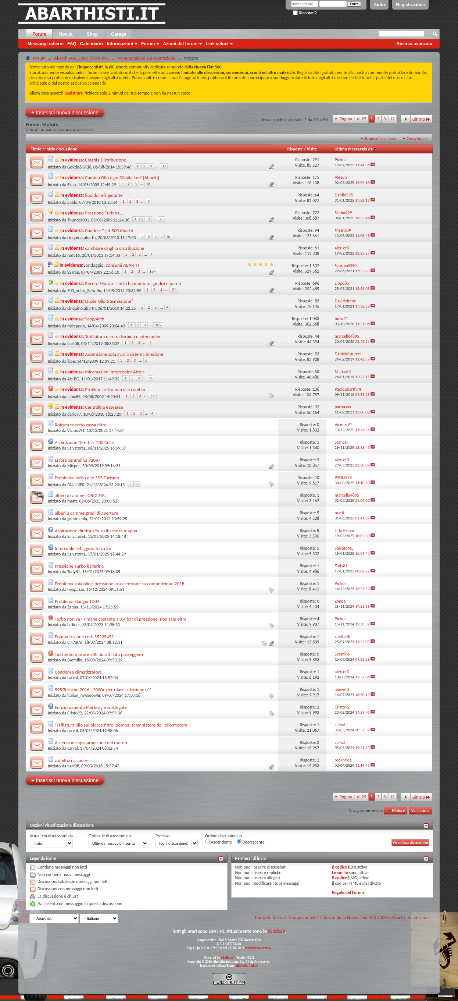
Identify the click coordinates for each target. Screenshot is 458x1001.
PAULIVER (76, 484)
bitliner (73, 624)
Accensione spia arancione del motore (92, 742)
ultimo (421, 119)
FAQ (71, 43)
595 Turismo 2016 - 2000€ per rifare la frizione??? (103, 689)
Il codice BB (342, 867)
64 (317, 195)
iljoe (71, 361)
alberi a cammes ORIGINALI (81, 495)
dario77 (74, 414)
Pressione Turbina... (104, 213)
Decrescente (251, 842)
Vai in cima (420, 810)
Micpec (73, 465)
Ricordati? (305, 13)
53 (317, 353)
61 (317, 248)
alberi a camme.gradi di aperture (86, 513)
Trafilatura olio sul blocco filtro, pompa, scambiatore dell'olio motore (121, 725)
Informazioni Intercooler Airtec (115, 372)
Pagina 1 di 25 (353, 118)
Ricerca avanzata (414, 43)
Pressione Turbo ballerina (79, 566)
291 (315, 159)
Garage (118, 34)
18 (148, 183)
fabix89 (73, 396)
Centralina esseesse (104, 407)
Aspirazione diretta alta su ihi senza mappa (96, 530)
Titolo (36, 149)
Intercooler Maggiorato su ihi (83, 548)
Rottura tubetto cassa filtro (81, 424)
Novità (66, 34)
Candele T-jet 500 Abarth (109, 230)
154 (152, 271)
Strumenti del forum (381, 138)
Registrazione (410, 4)
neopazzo (75, 589)
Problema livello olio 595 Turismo (87, 477)
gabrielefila (77, 518)
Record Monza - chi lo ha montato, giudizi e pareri (133, 283)
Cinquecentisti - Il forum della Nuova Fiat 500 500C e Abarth (347, 917)
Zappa (72, 607)
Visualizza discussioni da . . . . (55, 835)
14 (153, 395)
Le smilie (340, 872)
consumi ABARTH (122, 265)
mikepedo (76, 326)
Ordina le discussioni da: (110, 835)
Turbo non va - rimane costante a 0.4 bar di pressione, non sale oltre (120, 619)
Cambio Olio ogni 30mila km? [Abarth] (122, 177)
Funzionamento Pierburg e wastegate (91, 707)
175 (315, 177)
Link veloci (216, 43)
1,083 (314, 318)
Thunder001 (78, 220)
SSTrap (73, 272)
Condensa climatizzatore (78, 672)
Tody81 (73, 571)
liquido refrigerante (104, 195)
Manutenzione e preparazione (146, 58)
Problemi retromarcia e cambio (115, 389)
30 (164, 166)
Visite (312, 149)
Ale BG (73, 378)
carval (72, 677)
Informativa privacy (258, 948)
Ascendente (218, 842)
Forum (39, 34)
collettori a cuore (71, 760)
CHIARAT (74, 642)
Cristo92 (74, 713)
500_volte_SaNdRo (84, 290)
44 (317, 336)
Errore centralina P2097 (77, 460)
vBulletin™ (228, 957)
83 (317, 301)
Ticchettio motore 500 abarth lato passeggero (99, 654)
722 (315, 212)
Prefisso (162, 835)
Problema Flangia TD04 (77, 601)
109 (158, 325)
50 (317, 371)
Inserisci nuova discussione (65, 112)
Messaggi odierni (46, 43)
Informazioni (120, 43)
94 (317, 230)
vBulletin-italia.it (247, 965)
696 (315, 283)
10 (168, 236)
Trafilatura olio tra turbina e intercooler (123, 336)
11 (392, 118)
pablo (72, 202)
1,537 (314, 265)
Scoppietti (94, 319)
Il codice (339, 877)
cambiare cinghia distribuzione (114, 248)
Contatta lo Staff (270, 917)
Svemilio (74, 660)
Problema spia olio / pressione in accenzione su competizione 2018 (119, 583)
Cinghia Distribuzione (105, 160)
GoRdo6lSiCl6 (79, 167)
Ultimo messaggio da (355, 149)
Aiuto (379, 4)
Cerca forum (417, 138)
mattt (72, 501)
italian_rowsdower (83, 695)
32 (317, 406)
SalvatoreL (76, 448)
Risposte (295, 149)
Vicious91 (76, 430)
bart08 (73, 343)
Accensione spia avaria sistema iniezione (124, 354)
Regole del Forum (348, 892)
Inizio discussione (61, 149)
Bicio (71, 184)
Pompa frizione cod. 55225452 (84, 636)
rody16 (73, 255)
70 (173, 289)
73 (162, 219)
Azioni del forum (180, 43)
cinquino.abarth (81, 237)
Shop (92, 34)
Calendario (91, 43)
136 (315, 389)
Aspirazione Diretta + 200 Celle (84, 442)
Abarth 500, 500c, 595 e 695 (81, 58)
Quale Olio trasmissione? (109, 301)
